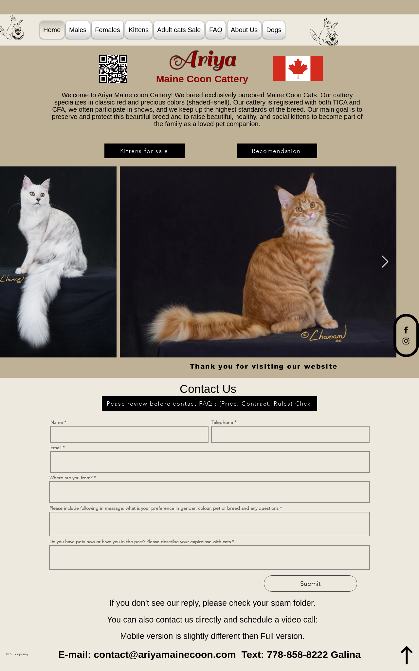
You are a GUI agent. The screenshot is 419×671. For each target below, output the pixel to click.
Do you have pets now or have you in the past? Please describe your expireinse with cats (140, 541)
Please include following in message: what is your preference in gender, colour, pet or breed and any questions (164, 508)
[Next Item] (385, 262)
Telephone (222, 422)
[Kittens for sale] (144, 151)
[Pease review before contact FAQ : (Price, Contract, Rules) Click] (209, 403)
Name (56, 422)
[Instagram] (405, 341)
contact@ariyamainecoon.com (165, 654)
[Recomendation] (277, 151)
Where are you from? (71, 477)
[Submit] (310, 583)
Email (56, 447)
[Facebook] (405, 330)
